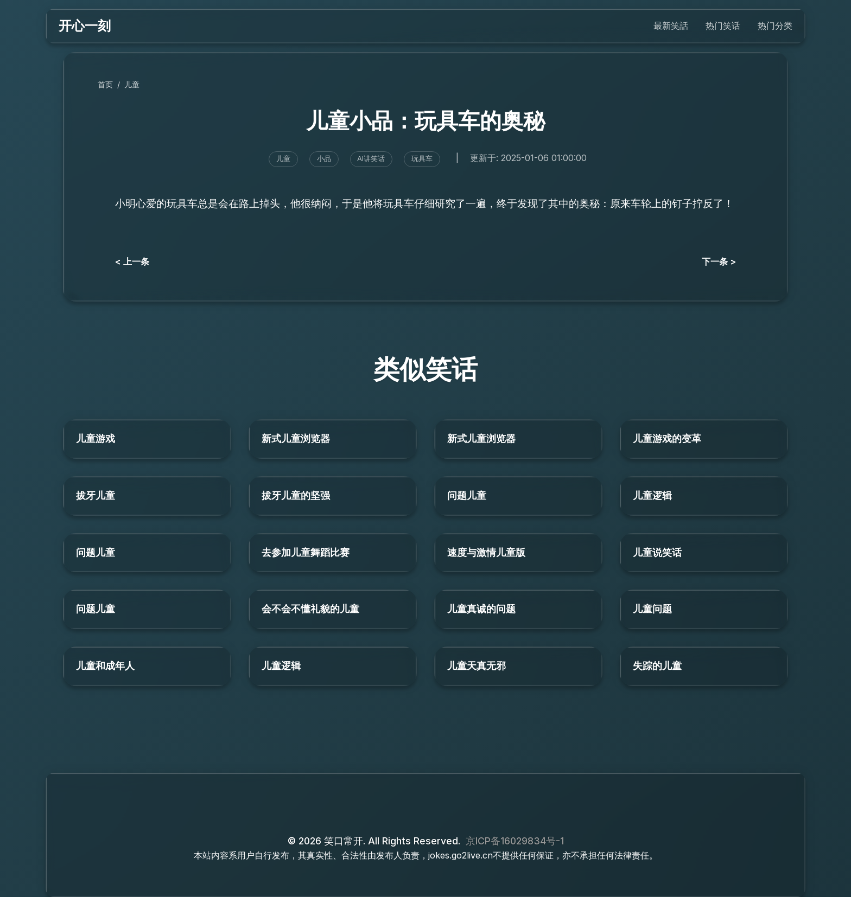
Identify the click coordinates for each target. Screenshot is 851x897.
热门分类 (775, 25)
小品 (324, 159)
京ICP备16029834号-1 (515, 841)
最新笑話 (670, 25)
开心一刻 (85, 26)
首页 (105, 84)
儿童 (131, 84)
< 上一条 (132, 261)
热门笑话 (723, 25)
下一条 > (719, 261)
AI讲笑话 (371, 159)
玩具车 (422, 159)
